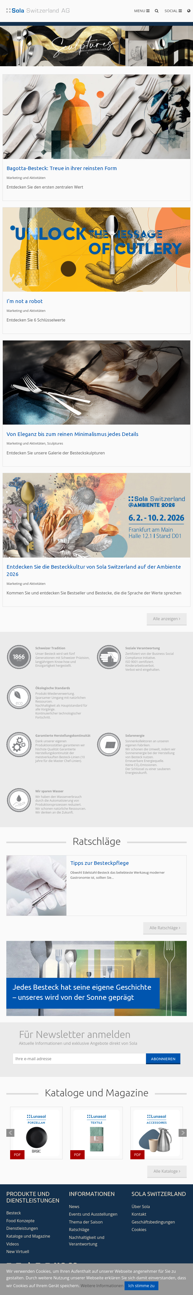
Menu (142, 10)
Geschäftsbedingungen (153, 1222)
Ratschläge (79, 1229)
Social (173, 10)
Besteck (13, 1213)
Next (183, 1133)
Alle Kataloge (167, 1171)
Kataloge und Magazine (28, 1236)
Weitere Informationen (102, 1285)
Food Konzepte (20, 1220)
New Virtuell (17, 1251)
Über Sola (141, 1206)
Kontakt (139, 1214)
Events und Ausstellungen (93, 1214)
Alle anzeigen (166, 618)
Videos (12, 1244)
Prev (10, 1133)
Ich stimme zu (141, 1285)
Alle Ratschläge (165, 928)
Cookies (139, 1229)
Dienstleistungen (22, 1228)
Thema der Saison (86, 1222)
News (74, 1206)
